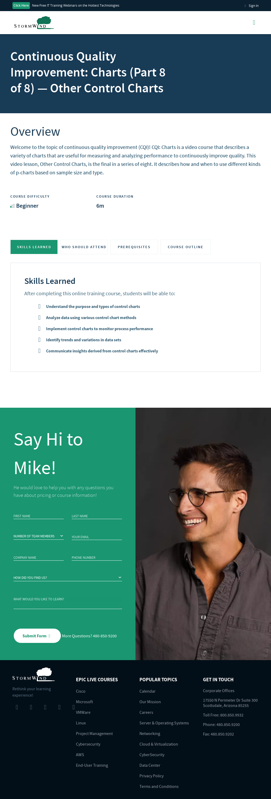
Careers (146, 712)
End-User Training (92, 765)
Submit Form (37, 636)
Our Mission (150, 701)
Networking (149, 733)
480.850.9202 (222, 734)
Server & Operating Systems (164, 722)
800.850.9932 (231, 715)
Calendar (147, 691)
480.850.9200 (228, 724)
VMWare (83, 712)
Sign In (251, 5)
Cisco (80, 691)
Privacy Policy (151, 775)
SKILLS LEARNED (34, 246)
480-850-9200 (105, 635)
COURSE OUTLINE (186, 246)
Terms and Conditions (159, 786)
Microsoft (84, 701)
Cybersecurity (88, 744)
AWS (80, 754)
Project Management (94, 733)
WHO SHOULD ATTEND (84, 246)
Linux (81, 722)
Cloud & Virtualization (158, 744)
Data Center (149, 765)
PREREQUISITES (134, 246)
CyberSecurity (151, 754)
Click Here (21, 5)
